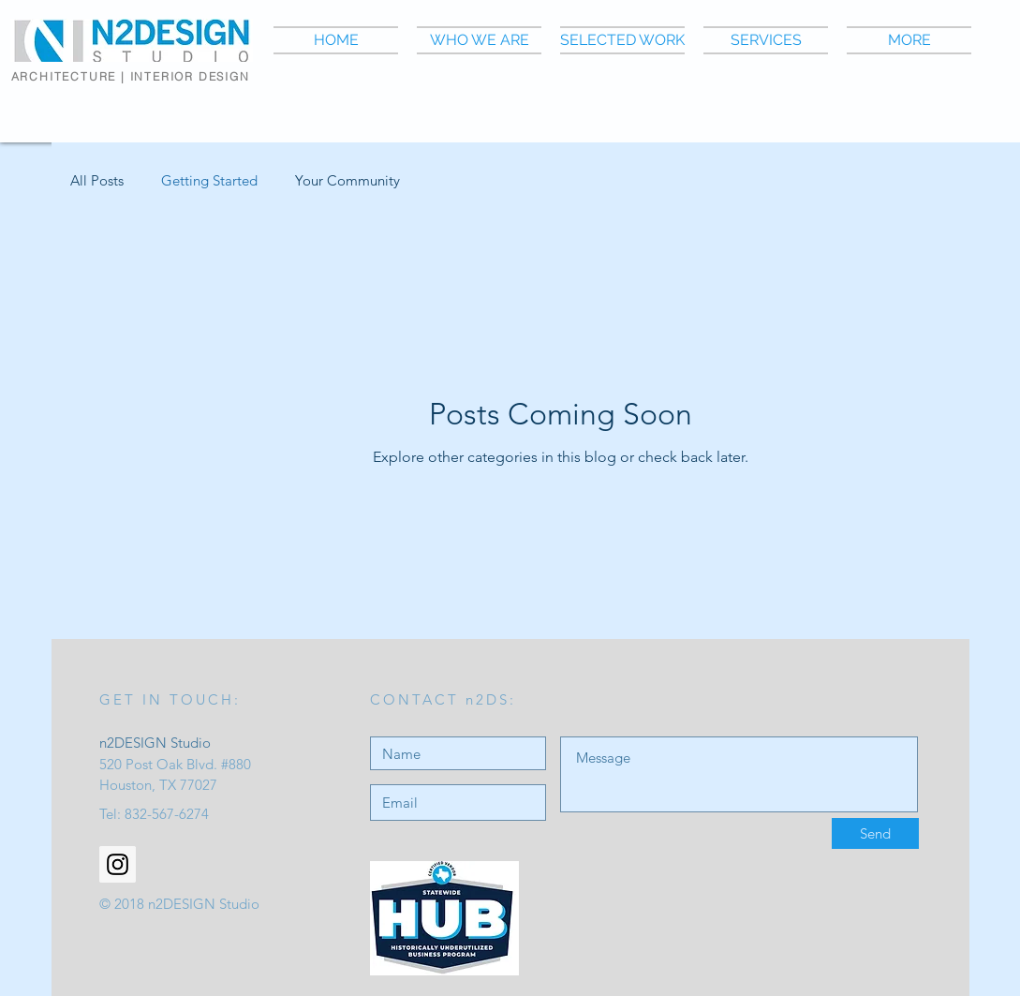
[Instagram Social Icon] (117, 864)
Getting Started (209, 180)
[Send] (875, 833)
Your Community (347, 180)
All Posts (97, 180)
